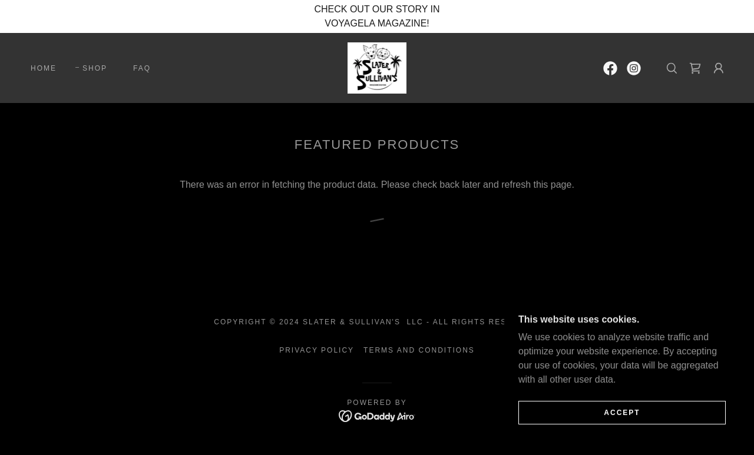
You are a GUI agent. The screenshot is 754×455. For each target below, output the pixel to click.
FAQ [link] (142, 68)
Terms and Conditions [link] (419, 350)
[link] (377, 67)
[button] (718, 68)
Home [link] (44, 68)
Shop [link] (94, 68)
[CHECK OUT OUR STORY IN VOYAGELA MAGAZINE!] (377, 16)
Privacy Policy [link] (316, 350)
